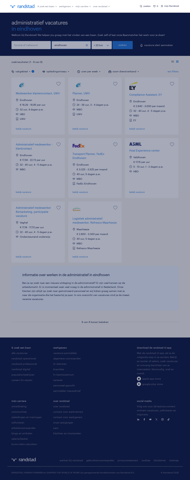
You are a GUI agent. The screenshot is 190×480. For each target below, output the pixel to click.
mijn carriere (18, 400)
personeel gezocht (64, 385)
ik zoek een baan (47, 6)
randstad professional (24, 363)
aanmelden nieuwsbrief (67, 390)
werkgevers (66, 6)
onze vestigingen (63, 422)
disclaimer (160, 460)
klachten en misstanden (67, 433)
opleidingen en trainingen (26, 417)
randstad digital (20, 369)
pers (55, 427)
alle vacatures (19, 353)
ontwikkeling (19, 406)
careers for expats (21, 380)
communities (19, 411)
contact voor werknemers (68, 411)
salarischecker (19, 438)
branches (58, 369)
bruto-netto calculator (24, 444)
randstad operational (23, 358)
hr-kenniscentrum (63, 374)
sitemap (174, 460)
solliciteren (17, 422)
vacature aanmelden (65, 353)
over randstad (101, 6)
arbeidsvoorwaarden (23, 427)
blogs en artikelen (21, 433)
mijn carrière (83, 6)
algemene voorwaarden (67, 358)
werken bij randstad (71, 460)
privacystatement (128, 460)
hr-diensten (60, 363)
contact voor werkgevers (67, 417)
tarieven (58, 380)
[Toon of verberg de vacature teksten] (175, 62)
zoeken (122, 44)
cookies (145, 460)
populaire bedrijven (22, 374)
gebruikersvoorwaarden (100, 460)
